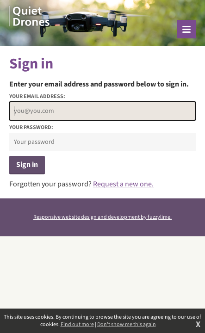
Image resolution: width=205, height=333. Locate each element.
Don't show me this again (126, 324)
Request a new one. (123, 184)
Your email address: (37, 96)
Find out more (77, 324)
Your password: (31, 127)
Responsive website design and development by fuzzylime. (102, 217)
